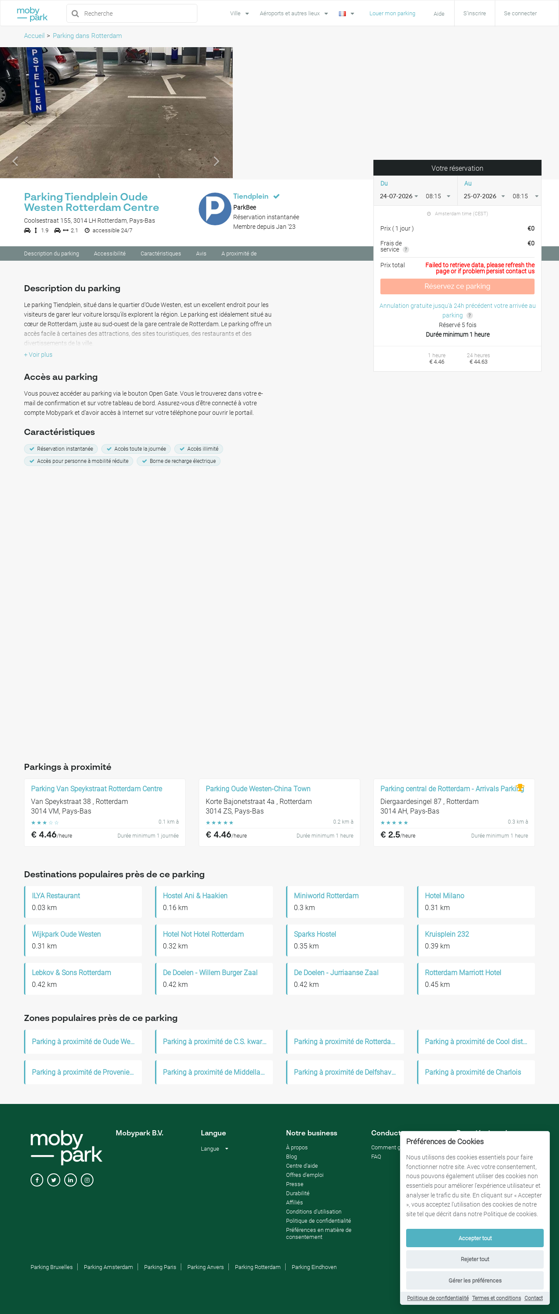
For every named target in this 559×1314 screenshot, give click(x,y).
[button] (17, 113)
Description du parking (51, 255)
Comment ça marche (397, 1148)
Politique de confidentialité (438, 1298)
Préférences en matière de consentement (319, 1235)
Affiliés (294, 1203)
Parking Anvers (205, 1268)
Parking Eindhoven (314, 1268)
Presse (295, 1185)
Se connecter (520, 13)
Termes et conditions (496, 1298)
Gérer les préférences (475, 1280)
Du (384, 184)
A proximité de (239, 255)
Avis (201, 255)
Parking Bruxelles (52, 1268)
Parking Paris (160, 1268)
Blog (291, 1158)
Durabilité (298, 1194)
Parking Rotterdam (258, 1268)
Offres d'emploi (305, 1176)
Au (468, 184)
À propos (297, 1148)
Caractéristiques (161, 255)
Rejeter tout (475, 1259)
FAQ (376, 1158)
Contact (533, 1298)
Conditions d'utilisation (314, 1213)
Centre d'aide (302, 1167)
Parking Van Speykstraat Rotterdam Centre (96, 790)
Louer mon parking (392, 13)
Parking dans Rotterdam (87, 36)
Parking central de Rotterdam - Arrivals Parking (452, 790)
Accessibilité (110, 255)
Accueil (34, 36)
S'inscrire (474, 13)
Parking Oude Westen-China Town (258, 790)
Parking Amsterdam (108, 1268)
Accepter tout (475, 1238)
